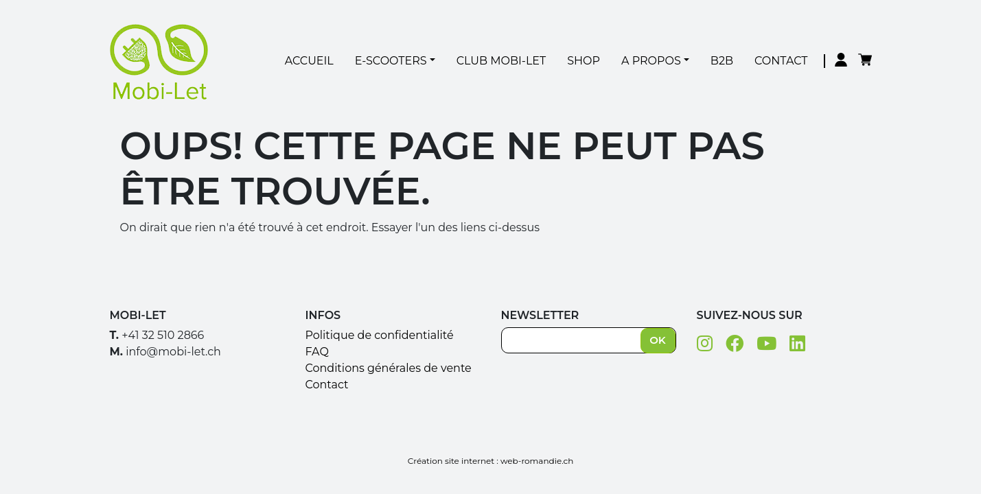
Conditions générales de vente (388, 368)
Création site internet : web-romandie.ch (491, 461)
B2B (722, 60)
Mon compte (841, 61)
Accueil (309, 60)
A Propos (651, 60)
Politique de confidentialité (379, 335)
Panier (865, 61)
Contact (780, 60)
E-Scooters (391, 60)
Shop (583, 60)
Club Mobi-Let (501, 60)
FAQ (317, 351)
